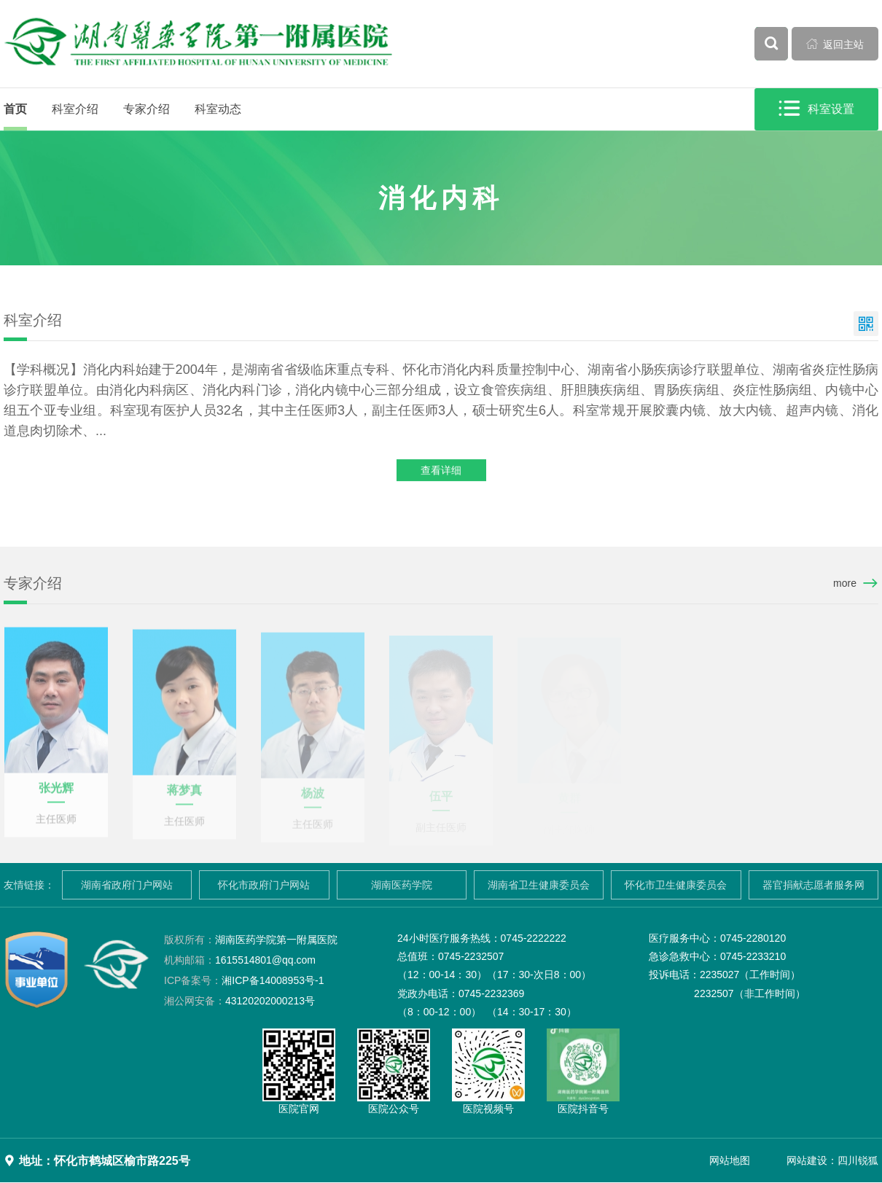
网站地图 (729, 1160)
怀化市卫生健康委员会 (676, 885)
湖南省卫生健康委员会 (539, 885)
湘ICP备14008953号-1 (244, 980)
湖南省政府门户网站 (127, 885)
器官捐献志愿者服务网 (813, 885)
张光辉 (56, 793)
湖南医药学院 (401, 885)
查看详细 (441, 471)
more (844, 583)
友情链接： (29, 885)
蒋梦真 (184, 797)
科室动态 (218, 109)
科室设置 (817, 109)
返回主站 (835, 43)
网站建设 (807, 1160)
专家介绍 (146, 109)
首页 (15, 109)
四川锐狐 (858, 1160)
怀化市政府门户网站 (264, 885)
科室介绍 (75, 109)
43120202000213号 (239, 1001)
